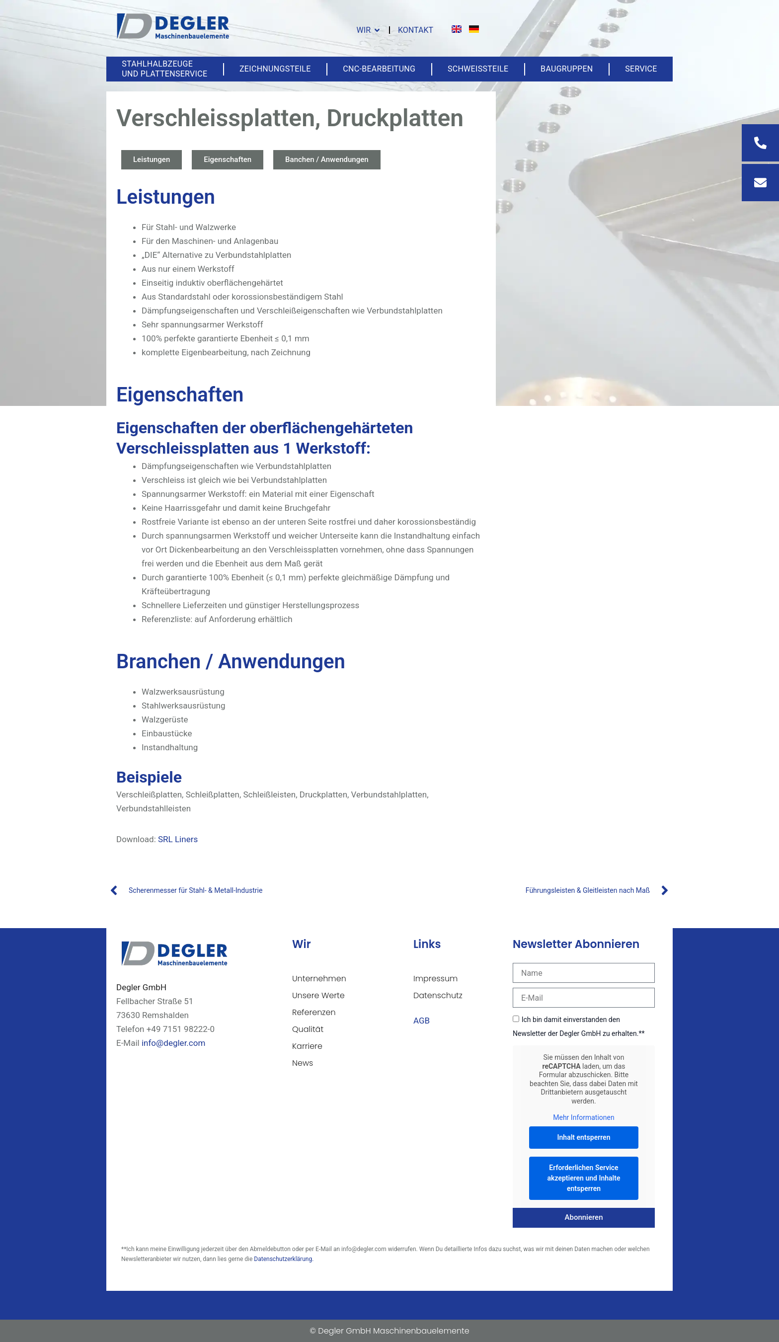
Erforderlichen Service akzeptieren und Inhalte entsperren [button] (584, 1178)
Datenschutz (438, 995)
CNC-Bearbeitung (379, 69)
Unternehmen (319, 978)
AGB (421, 1021)
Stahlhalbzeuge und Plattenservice (164, 69)
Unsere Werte (318, 995)
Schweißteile (478, 69)
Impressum (435, 978)
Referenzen (314, 1012)
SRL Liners (178, 839)
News (302, 1063)
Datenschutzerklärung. (283, 1259)
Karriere (307, 1046)
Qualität (307, 1029)
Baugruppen (567, 69)
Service (641, 69)
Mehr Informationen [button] (583, 1117)
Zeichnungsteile (275, 69)
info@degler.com (173, 1043)
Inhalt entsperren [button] (584, 1137)
